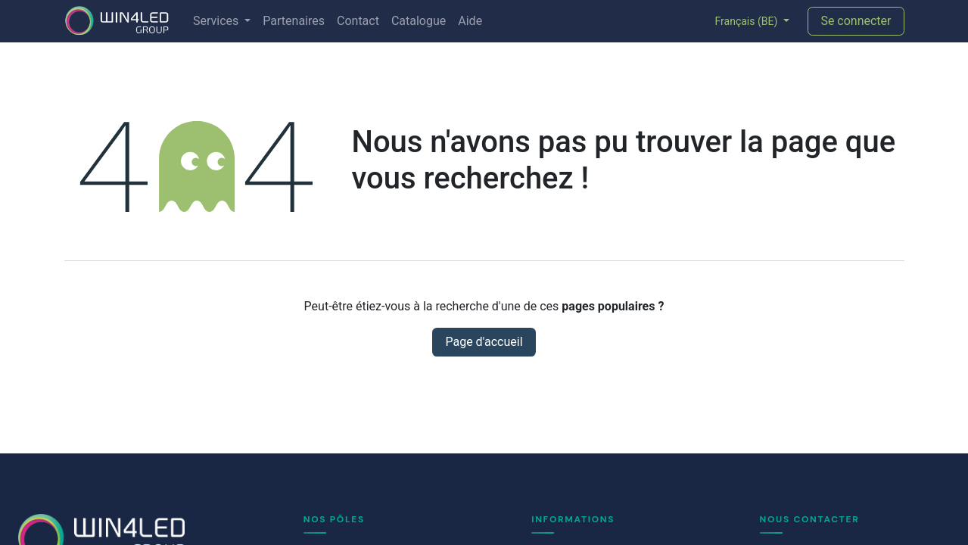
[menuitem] (222, 21)
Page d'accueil (483, 342)
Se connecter (855, 21)
